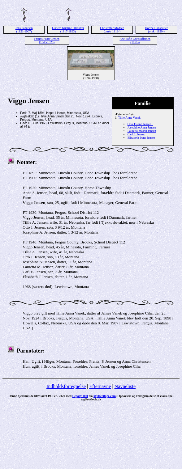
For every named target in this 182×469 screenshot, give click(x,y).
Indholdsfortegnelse (66, 386)
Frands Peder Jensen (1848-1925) (46, 40)
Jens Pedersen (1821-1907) (24, 29)
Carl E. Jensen (136, 134)
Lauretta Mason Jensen (142, 131)
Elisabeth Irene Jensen (141, 137)
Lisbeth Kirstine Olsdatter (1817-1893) (68, 29)
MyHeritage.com (104, 396)
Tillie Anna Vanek (129, 117)
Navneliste (125, 386)
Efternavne (100, 386)
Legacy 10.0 (80, 396)
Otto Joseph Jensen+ (140, 124)
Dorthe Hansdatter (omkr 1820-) (156, 29)
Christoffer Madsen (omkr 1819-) (112, 29)
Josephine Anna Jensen (142, 127)
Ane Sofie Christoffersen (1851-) (134, 40)
